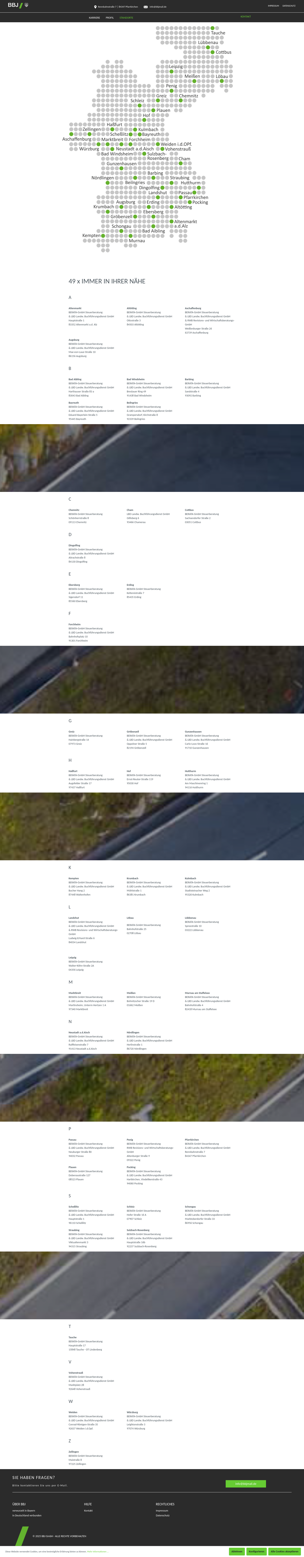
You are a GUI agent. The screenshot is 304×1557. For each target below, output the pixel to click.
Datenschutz (289, 5)
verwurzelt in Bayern (23, 1510)
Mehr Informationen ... (98, 1551)
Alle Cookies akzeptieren (284, 1551)
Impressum (273, 5)
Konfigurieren (256, 1551)
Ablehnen (236, 1551)
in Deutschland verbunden (26, 1515)
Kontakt (88, 1510)
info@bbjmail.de (245, 1484)
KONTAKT (246, 16)
